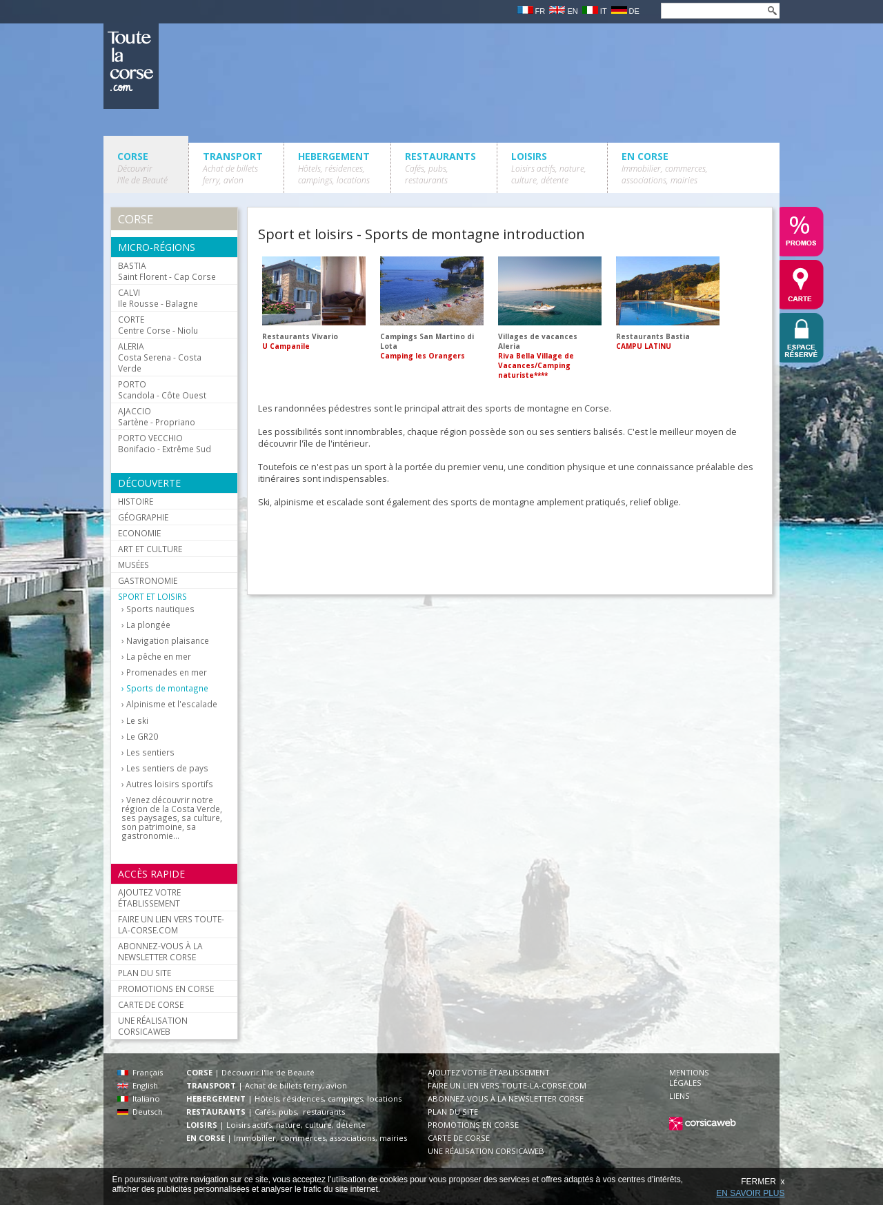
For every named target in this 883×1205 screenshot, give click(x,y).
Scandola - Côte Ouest (162, 389)
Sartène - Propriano (156, 416)
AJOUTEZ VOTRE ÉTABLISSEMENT (149, 898)
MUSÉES (133, 564)
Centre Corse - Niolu (158, 325)
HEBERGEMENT (334, 168)
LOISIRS (548, 168)
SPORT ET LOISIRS (152, 596)
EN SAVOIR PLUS (750, 1193)
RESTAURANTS (440, 168)
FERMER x (762, 1181)
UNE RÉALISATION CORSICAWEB (153, 1026)
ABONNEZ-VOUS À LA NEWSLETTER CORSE (160, 951)
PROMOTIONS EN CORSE (166, 988)
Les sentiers (150, 752)
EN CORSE (665, 168)
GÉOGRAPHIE (143, 517)
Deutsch (140, 1111)
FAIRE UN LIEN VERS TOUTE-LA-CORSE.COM (171, 924)
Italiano (138, 1098)
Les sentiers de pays (167, 768)
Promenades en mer (166, 672)
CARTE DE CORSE (150, 1004)
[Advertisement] (509, 547)
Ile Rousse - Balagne (158, 298)
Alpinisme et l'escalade (171, 704)
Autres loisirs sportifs (169, 784)
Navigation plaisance (167, 640)
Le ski (137, 720)
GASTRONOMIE (147, 580)
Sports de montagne (167, 688)
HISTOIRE (135, 501)
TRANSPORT (233, 168)
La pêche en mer (158, 656)
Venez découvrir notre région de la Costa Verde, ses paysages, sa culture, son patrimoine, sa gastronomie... (171, 818)
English (137, 1085)
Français (140, 1072)
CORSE (142, 168)
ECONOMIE (139, 532)
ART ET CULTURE (150, 548)
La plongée (148, 624)
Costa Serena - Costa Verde (159, 357)
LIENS (679, 1096)
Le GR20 (142, 736)
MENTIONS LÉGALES (689, 1077)
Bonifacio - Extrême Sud (164, 443)
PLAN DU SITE (144, 972)
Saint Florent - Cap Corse (167, 271)
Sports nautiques (160, 609)
